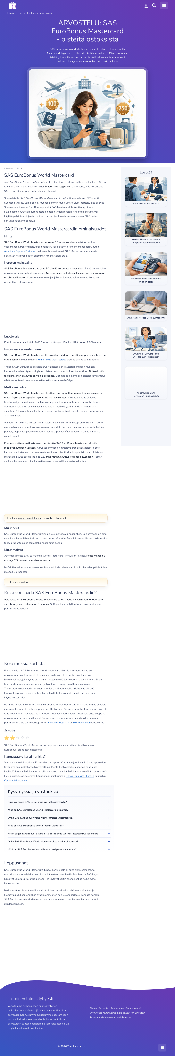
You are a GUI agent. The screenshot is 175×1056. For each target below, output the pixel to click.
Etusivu (11, 13)
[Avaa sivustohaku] (154, 5)
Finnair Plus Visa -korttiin (80, 776)
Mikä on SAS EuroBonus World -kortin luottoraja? (36, 825)
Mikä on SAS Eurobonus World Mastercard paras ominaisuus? (42, 849)
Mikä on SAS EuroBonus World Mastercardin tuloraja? (38, 810)
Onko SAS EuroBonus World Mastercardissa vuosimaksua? (40, 817)
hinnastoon (23, 582)
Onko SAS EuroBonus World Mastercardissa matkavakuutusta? (43, 841)
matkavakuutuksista (29, 518)
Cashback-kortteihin (15, 780)
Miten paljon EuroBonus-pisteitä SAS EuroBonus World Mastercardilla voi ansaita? (53, 833)
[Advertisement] (59, 309)
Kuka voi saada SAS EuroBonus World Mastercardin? (37, 802)
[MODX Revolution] (75, 5)
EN (146, 5)
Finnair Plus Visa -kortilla (52, 359)
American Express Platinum (19, 251)
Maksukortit (46, 13)
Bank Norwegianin (58, 722)
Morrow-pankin (82, 722)
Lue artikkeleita (27, 13)
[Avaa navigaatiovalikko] (164, 5)
